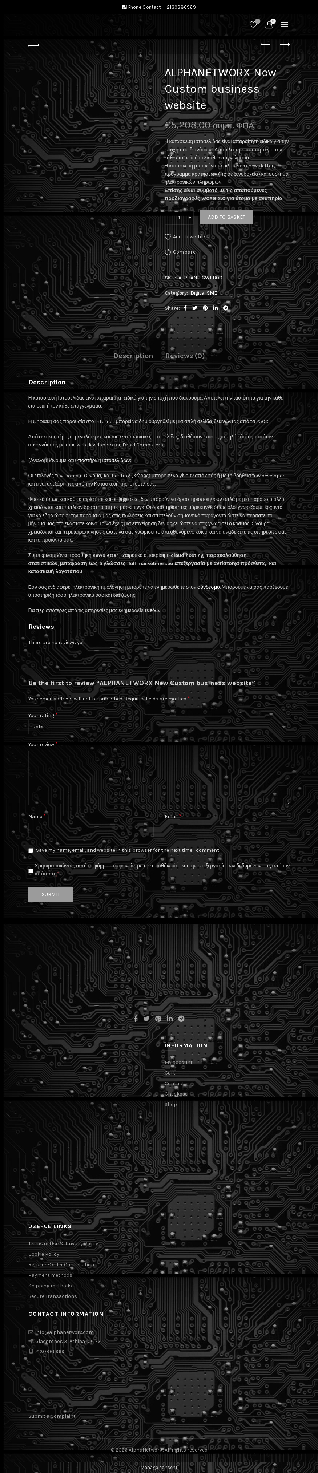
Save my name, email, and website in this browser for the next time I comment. (128, 850)
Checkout (176, 1094)
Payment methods (50, 1275)
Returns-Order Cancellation (61, 1265)
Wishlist (257, 21)
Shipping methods (50, 1286)
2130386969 (181, 7)
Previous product (266, 44)
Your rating (43, 715)
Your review (43, 744)
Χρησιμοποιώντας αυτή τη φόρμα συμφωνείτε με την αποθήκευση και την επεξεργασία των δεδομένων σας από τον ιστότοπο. (162, 870)
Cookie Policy (43, 1254)
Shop (171, 1104)
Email (173, 816)
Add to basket (227, 217)
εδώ (154, 610)
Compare (184, 251)
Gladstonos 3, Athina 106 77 (68, 1341)
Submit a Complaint (52, 1416)
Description (133, 356)
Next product (284, 44)
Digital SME (203, 293)
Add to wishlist (191, 236)
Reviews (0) (185, 356)
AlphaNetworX (146, 1450)
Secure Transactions (52, 1296)
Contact (174, 1083)
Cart (170, 1073)
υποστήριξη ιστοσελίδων (102, 460)
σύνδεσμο (208, 587)
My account (179, 1062)
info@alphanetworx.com (64, 1332)
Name (37, 816)
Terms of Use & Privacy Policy (63, 1244)
